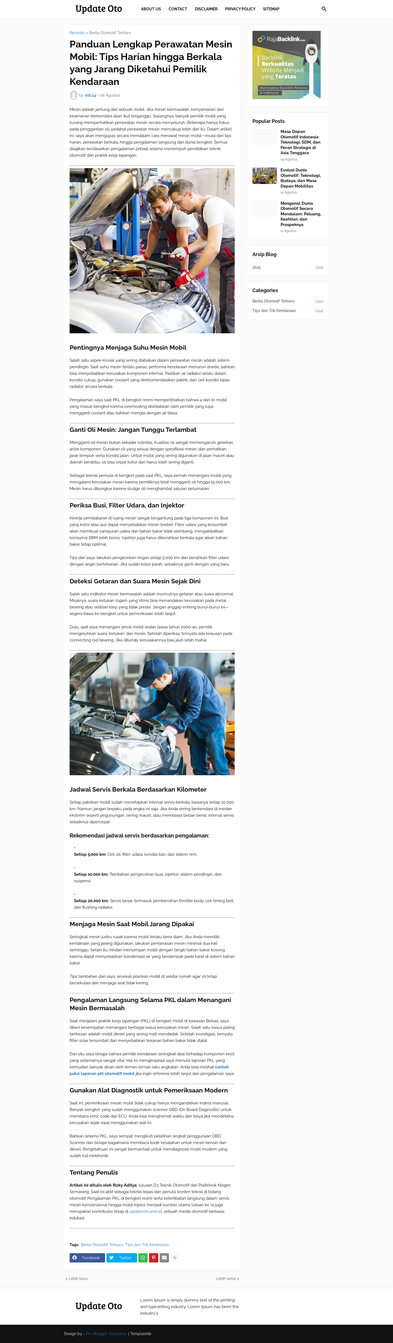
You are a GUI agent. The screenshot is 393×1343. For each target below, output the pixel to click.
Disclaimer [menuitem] (206, 9)
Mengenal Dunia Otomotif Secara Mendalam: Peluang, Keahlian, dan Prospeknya (301, 214)
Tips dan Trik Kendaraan (147, 1245)
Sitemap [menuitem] (271, 9)
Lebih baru (78, 1278)
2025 (287, 267)
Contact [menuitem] (178, 9)
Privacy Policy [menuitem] (240, 9)
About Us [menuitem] (151, 9)
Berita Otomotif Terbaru (110, 33)
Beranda (77, 33)
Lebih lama (226, 1278)
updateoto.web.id (145, 1211)
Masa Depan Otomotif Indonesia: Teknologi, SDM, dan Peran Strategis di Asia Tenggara (300, 142)
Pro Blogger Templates (106, 1334)
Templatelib (140, 1334)
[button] (324, 9)
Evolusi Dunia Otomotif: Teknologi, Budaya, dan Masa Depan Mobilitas (301, 178)
